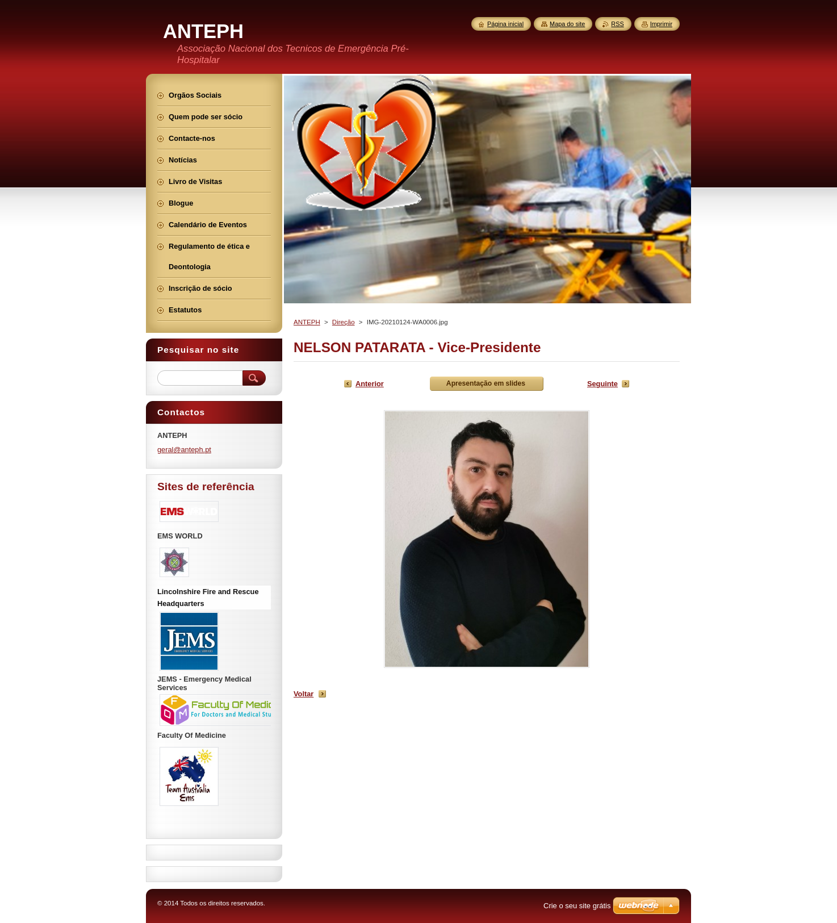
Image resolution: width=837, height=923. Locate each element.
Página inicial (505, 23)
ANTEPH (307, 322)
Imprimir (661, 23)
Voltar (303, 694)
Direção (343, 322)
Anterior (369, 383)
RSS (617, 23)
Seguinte (602, 383)
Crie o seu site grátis (577, 905)
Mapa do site (567, 23)
